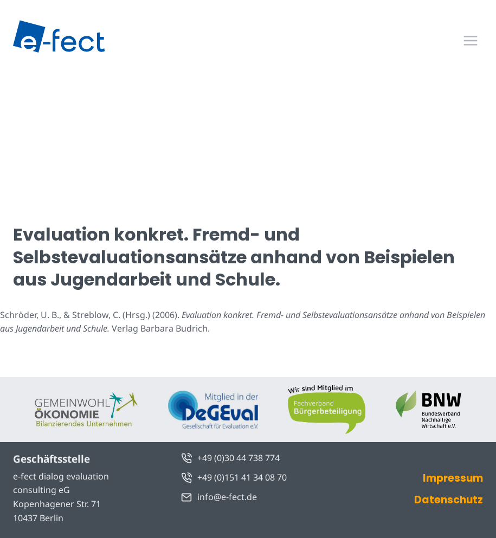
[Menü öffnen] (470, 40)
